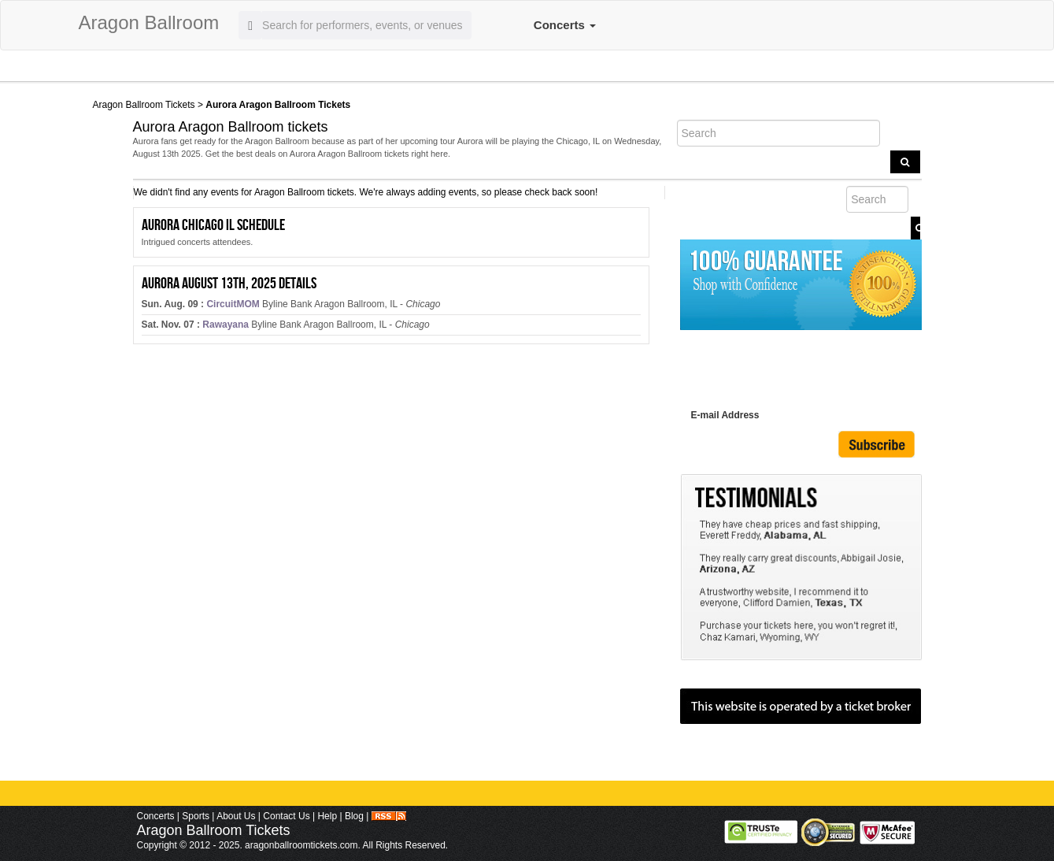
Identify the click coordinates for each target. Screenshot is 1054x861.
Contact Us (286, 816)
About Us (235, 816)
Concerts (565, 25)
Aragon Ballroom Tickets (144, 104)
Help (327, 816)
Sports (195, 816)
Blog (354, 816)
